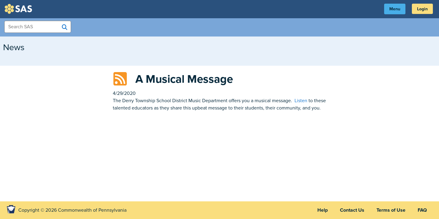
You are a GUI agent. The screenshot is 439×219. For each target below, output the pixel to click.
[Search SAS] (65, 27)
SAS (19, 9)
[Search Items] (37, 27)
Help (322, 210)
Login (422, 9)
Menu (394, 9)
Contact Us (352, 210)
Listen (300, 101)
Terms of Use (391, 210)
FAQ (422, 210)
